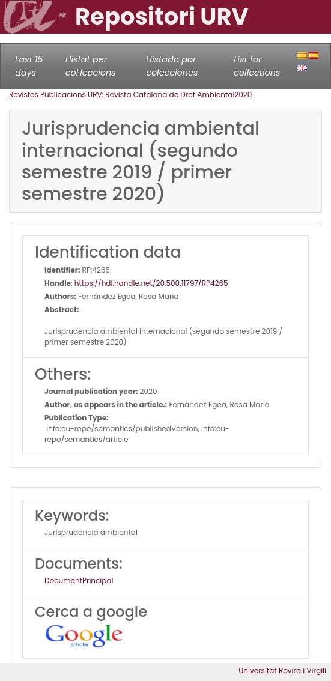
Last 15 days (29, 66)
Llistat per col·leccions (90, 66)
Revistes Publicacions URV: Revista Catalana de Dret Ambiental (121, 94)
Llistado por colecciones (172, 66)
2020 (243, 94)
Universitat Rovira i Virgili (282, 670)
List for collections (257, 66)
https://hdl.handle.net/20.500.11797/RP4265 (151, 283)
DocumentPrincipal (78, 580)
